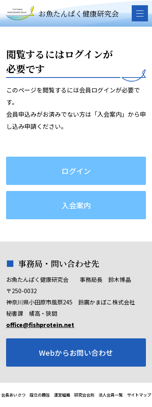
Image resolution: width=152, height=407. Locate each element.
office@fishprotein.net (40, 325)
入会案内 (76, 205)
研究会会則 (84, 395)
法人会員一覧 (110, 395)
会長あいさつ (13, 395)
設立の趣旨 (40, 395)
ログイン (76, 171)
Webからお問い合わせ (76, 352)
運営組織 (62, 395)
